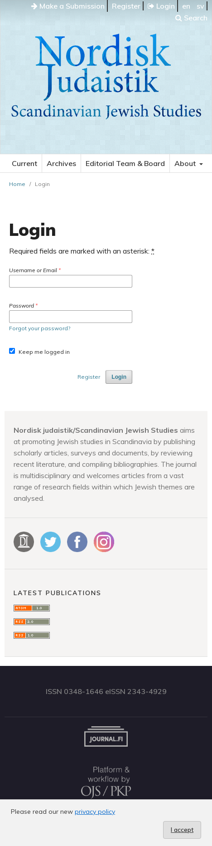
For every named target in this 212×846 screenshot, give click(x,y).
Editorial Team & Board (125, 163)
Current (24, 163)
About (186, 163)
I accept (182, 830)
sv (200, 5)
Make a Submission (68, 5)
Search (191, 17)
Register (126, 5)
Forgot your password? (39, 328)
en (186, 5)
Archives (61, 163)
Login (161, 5)
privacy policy (95, 811)
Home (17, 184)
